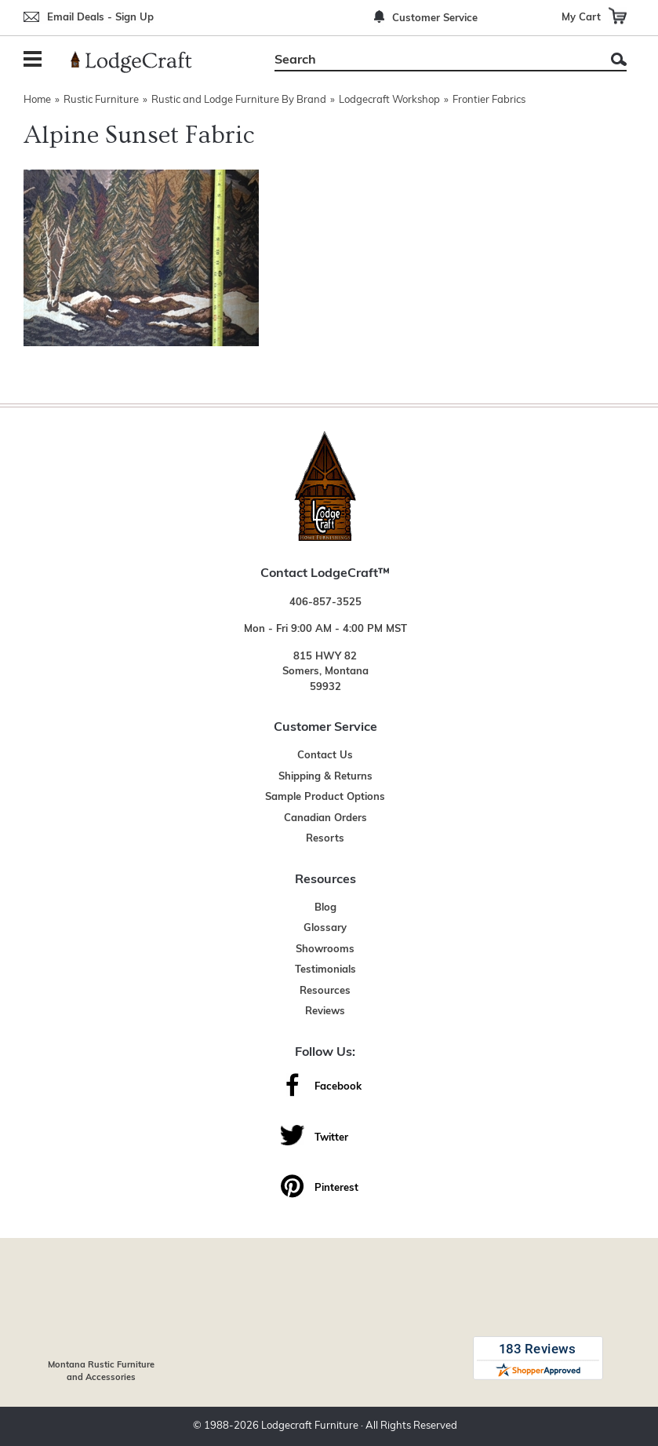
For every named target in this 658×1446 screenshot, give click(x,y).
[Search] (432, 60)
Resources (325, 991)
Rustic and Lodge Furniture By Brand (238, 100)
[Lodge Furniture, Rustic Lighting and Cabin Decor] (140, 62)
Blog (325, 908)
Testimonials (325, 970)
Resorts (325, 839)
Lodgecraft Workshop (389, 100)
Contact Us (325, 755)
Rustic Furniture (101, 100)
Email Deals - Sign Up (100, 18)
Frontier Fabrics (489, 100)
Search (619, 59)
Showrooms (325, 949)
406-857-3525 (325, 602)
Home (37, 100)
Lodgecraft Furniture (309, 1426)
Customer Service (435, 18)
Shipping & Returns (325, 777)
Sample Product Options (325, 797)
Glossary (325, 928)
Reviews (325, 1011)
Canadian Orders (325, 818)
